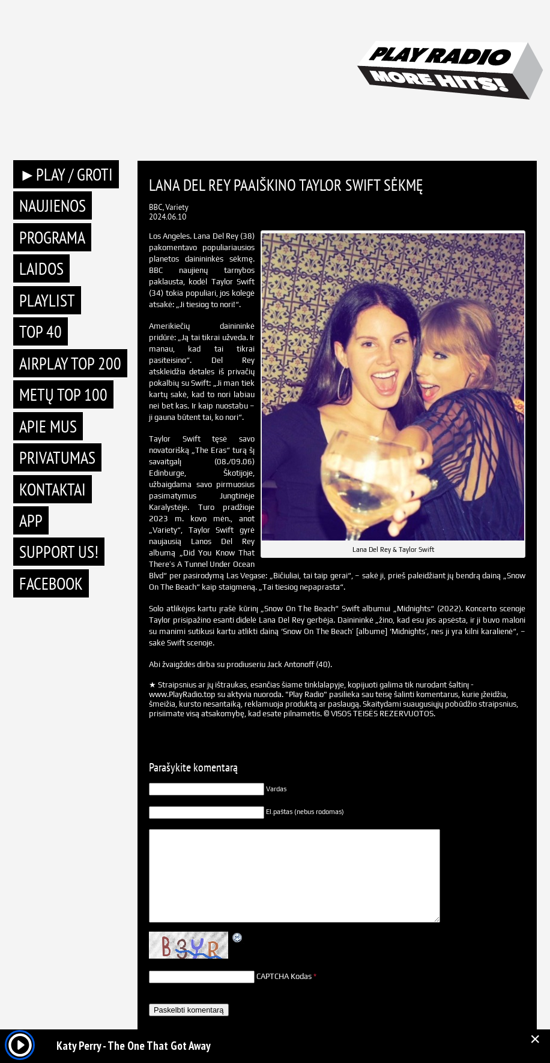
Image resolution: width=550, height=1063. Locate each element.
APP (31, 520)
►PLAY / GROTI (66, 174)
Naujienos (52, 205)
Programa (52, 237)
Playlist (47, 300)
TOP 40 (40, 331)
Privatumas (57, 457)
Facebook (51, 583)
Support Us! (58, 551)
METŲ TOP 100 (63, 394)
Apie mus (48, 426)
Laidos (41, 268)
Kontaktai (52, 489)
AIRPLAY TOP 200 (70, 363)
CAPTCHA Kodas (284, 976)
